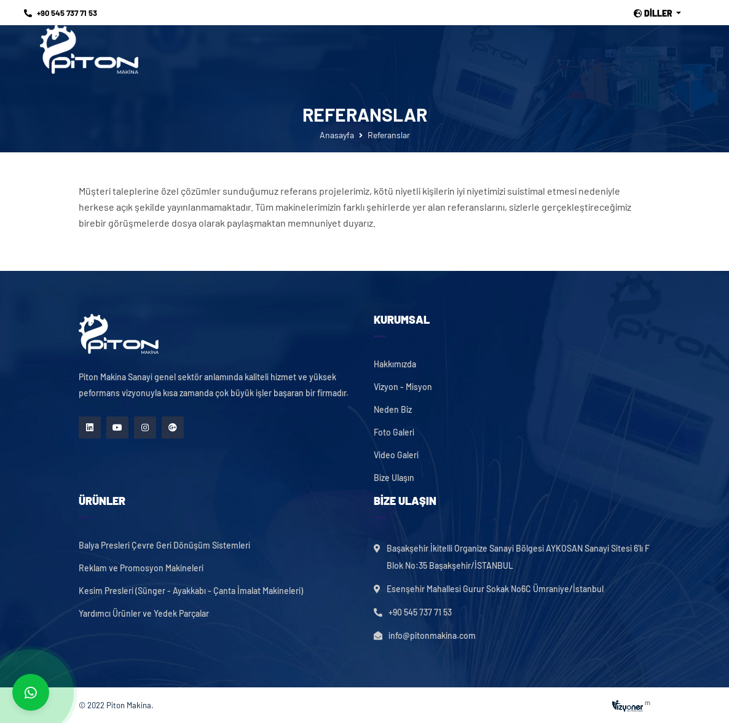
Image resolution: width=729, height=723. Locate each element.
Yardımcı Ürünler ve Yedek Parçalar (144, 613)
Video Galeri (396, 455)
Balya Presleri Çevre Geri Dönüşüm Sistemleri (164, 545)
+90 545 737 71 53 (60, 13)
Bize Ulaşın (394, 478)
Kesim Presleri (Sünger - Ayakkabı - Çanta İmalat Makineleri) (191, 591)
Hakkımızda (395, 364)
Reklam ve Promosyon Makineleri (141, 568)
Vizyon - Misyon (403, 387)
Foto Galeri (394, 432)
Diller (654, 13)
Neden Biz (393, 409)
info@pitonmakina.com (432, 635)
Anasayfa (337, 135)
